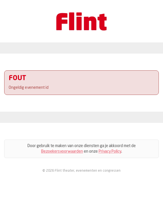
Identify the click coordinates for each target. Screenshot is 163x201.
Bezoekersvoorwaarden (62, 152)
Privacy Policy (110, 152)
